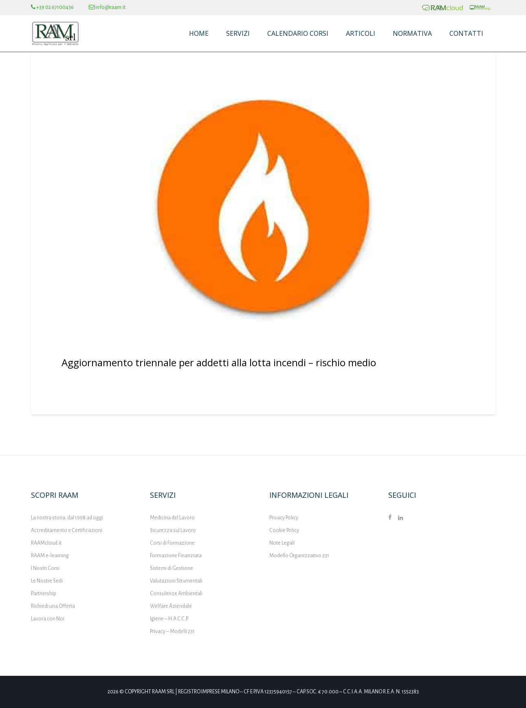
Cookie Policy (284, 530)
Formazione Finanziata (176, 555)
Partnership (43, 593)
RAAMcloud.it (46, 543)
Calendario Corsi (297, 33)
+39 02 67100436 (52, 7)
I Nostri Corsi (45, 568)
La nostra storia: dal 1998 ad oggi (67, 518)
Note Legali (282, 543)
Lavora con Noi (47, 619)
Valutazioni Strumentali (176, 581)
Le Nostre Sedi (47, 581)
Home (199, 33)
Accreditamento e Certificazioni (66, 530)
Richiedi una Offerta (53, 606)
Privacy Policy (283, 518)
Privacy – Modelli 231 (172, 631)
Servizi (238, 33)
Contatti (466, 33)
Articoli (360, 33)
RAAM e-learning (50, 555)
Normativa (412, 33)
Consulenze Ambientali (176, 593)
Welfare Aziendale (171, 606)
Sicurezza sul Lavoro (173, 530)
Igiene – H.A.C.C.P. (169, 619)
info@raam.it (107, 7)
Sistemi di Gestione (171, 568)
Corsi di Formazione (172, 543)
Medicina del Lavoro (172, 518)
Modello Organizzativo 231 (299, 555)
